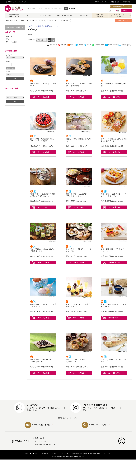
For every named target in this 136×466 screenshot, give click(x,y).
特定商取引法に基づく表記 (79, 453)
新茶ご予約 (24, 20)
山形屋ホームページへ (100, 2)
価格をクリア (10, 68)
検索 (65, 8)
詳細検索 (72, 8)
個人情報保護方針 (95, 453)
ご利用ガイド (127, 2)
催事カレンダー (123, 20)
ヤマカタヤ (66, 20)
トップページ (31, 26)
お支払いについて (41, 441)
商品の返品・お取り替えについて (46, 444)
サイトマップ (107, 453)
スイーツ (9, 36)
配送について (39, 438)
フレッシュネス (11, 42)
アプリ (57, 20)
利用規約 (54, 453)
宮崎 (50, 20)
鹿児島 (43, 20)
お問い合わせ (115, 2)
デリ (7, 39)
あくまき (34, 20)
